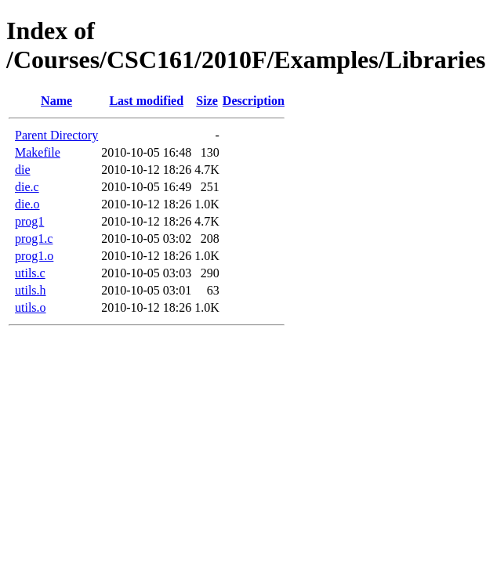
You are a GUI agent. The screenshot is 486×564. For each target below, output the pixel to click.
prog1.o (34, 255)
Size (207, 100)
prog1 (29, 221)
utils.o (30, 307)
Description (254, 100)
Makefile (37, 152)
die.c (27, 186)
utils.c (30, 273)
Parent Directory (56, 135)
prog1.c (34, 238)
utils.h (30, 290)
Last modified (146, 100)
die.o (27, 204)
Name (56, 100)
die (23, 169)
